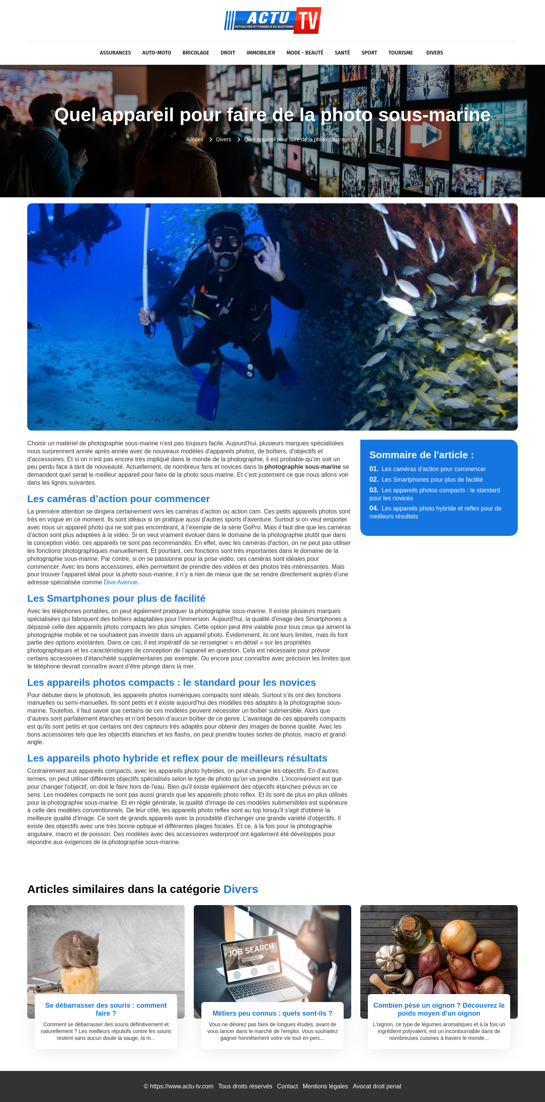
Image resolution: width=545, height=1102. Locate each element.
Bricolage (195, 53)
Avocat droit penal (377, 1086)
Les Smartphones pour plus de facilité (426, 479)
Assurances (115, 53)
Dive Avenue (121, 582)
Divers (434, 53)
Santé (342, 53)
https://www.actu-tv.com (181, 1086)
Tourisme (401, 53)
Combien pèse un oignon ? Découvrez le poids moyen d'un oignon (439, 1010)
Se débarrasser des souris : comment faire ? (106, 1010)
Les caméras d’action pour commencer (427, 469)
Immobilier (260, 53)
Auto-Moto (156, 53)
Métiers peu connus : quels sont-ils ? (272, 1013)
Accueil (194, 139)
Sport (369, 53)
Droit (228, 53)
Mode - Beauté (305, 53)
